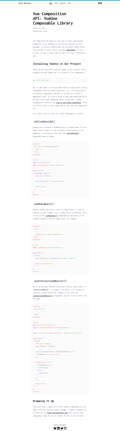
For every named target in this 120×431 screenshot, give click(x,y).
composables (70, 50)
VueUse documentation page (57, 413)
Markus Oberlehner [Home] (25, 3)
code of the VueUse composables (68, 102)
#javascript (37, 31)
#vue (45, 31)
